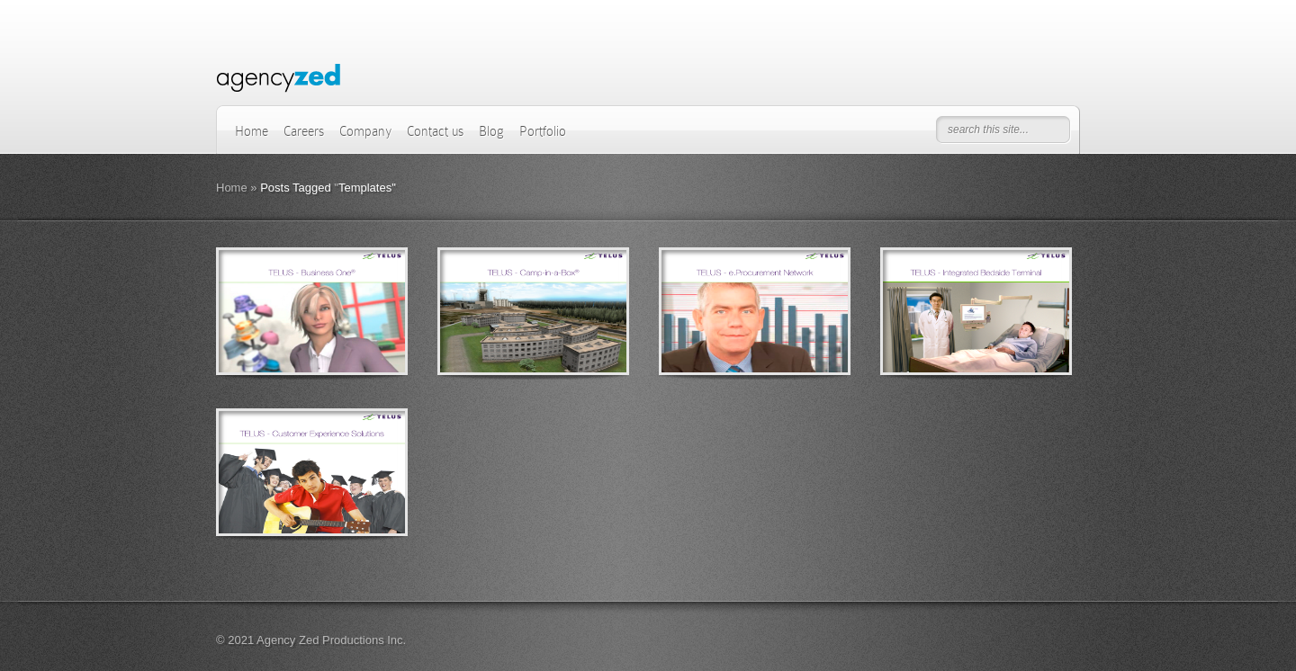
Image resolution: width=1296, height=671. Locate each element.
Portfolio (542, 131)
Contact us (435, 131)
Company (365, 131)
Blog (491, 131)
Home (251, 131)
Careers (304, 131)
